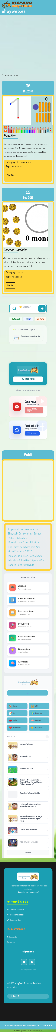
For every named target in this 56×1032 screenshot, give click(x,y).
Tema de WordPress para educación (20, 1025)
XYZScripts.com (37, 1031)
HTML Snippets (19, 1031)
